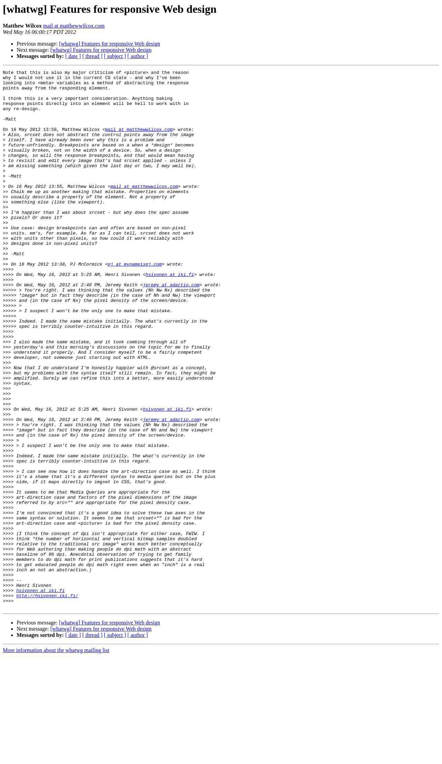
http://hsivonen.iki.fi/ (47, 701)
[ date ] (73, 56)
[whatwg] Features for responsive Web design (109, 44)
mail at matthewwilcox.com (74, 26)
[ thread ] (92, 56)
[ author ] (137, 56)
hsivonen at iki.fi (169, 316)
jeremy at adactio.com (171, 328)
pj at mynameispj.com (135, 303)
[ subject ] (115, 56)
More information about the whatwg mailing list (56, 758)
